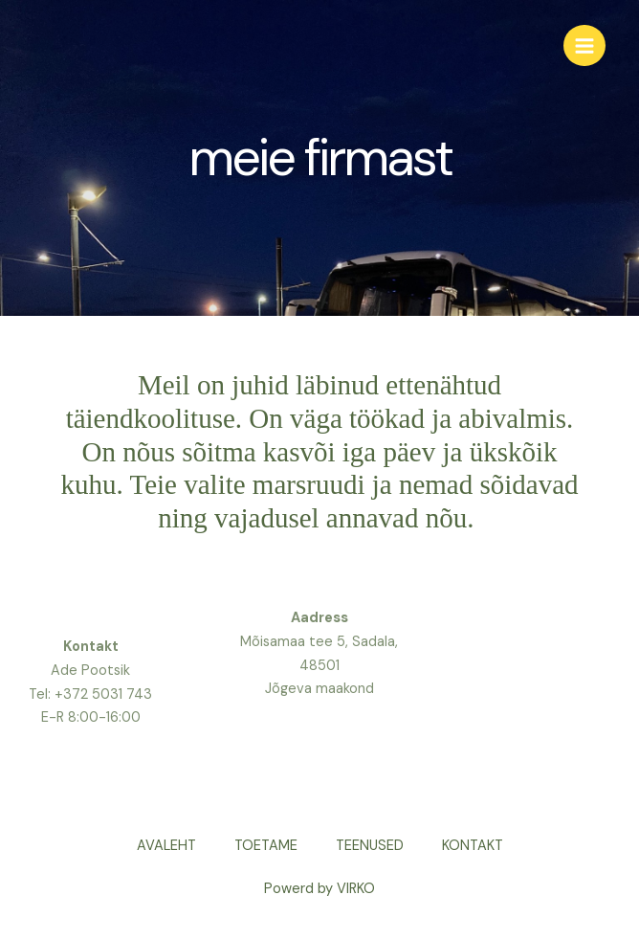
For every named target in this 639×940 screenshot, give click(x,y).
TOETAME (265, 846)
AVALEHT (166, 846)
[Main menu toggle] (584, 46)
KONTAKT (472, 846)
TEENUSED (370, 846)
